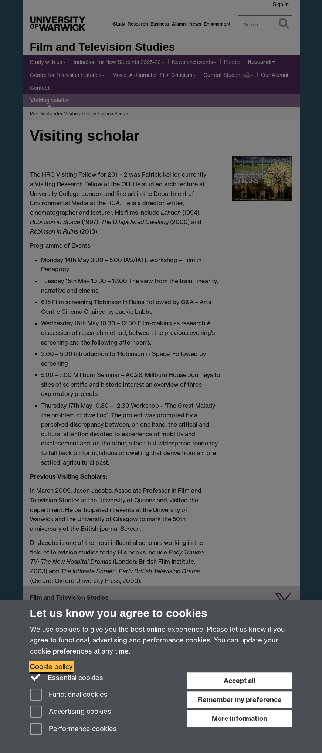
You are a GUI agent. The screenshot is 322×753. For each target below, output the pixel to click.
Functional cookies (69, 695)
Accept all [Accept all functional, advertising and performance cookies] (239, 680)
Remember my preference (240, 699)
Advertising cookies (70, 712)
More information (239, 718)
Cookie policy (51, 666)
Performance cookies (73, 729)
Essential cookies (67, 677)
